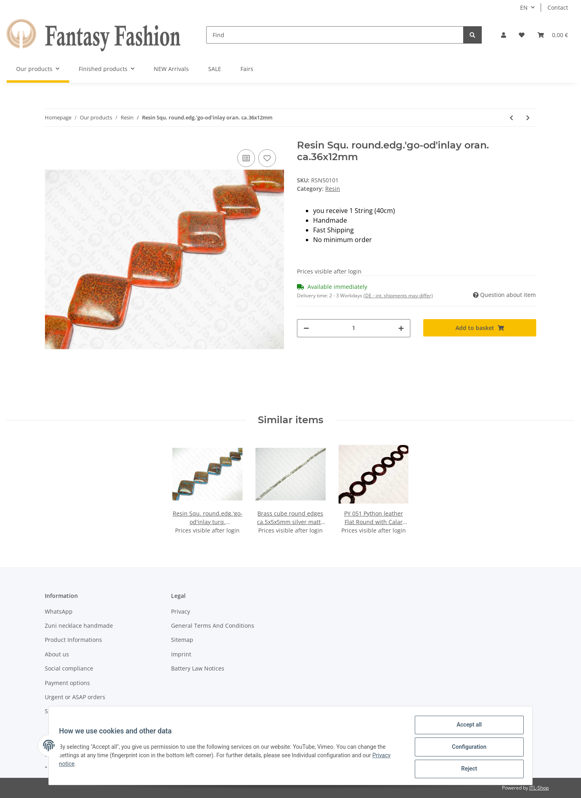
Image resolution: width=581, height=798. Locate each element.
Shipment (58, 711)
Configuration (466, 748)
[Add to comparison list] (246, 158)
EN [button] (524, 7)
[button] (503, 35)
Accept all (466, 727)
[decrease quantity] (306, 328)
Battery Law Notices (197, 668)
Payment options (67, 683)
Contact (558, 7)
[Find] (335, 35)
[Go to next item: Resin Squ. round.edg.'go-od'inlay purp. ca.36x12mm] (528, 117)
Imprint (181, 654)
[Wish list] (521, 35)
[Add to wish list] (267, 158)
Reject (466, 769)
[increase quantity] (401, 328)
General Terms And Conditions (212, 625)
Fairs (246, 69)
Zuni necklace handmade (79, 625)
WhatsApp (59, 611)
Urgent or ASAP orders (75, 697)
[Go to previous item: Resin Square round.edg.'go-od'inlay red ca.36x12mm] (511, 117)
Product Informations (73, 639)
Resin (332, 188)
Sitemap (182, 639)
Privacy (180, 611)
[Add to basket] (480, 327)
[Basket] (553, 35)
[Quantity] (354, 328)
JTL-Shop (539, 787)
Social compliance (69, 668)
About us (57, 654)
